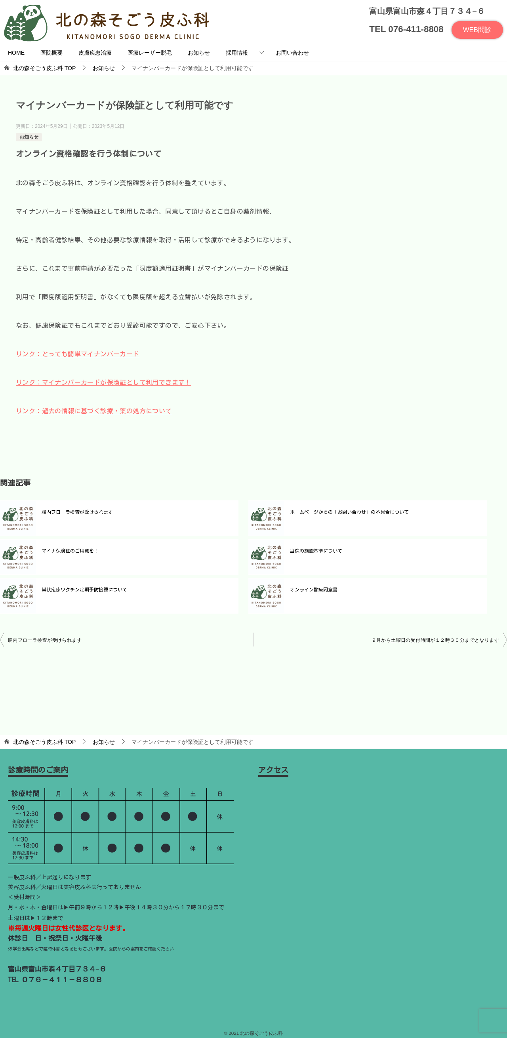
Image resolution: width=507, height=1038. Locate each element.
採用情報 (237, 52)
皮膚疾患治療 (95, 52)
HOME (16, 52)
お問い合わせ (292, 52)
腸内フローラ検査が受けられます (77, 511)
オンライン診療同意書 (313, 589)
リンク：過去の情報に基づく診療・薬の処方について (94, 411)
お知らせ (199, 52)
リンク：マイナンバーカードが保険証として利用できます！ (103, 382)
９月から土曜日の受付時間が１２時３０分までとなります (435, 640)
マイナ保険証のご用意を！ (70, 550)
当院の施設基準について (316, 550)
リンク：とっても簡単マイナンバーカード (77, 354)
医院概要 (51, 52)
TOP (44, 68)
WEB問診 (477, 30)
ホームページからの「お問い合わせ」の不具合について (349, 511)
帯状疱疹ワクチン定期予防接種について (84, 589)
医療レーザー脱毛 (150, 52)
